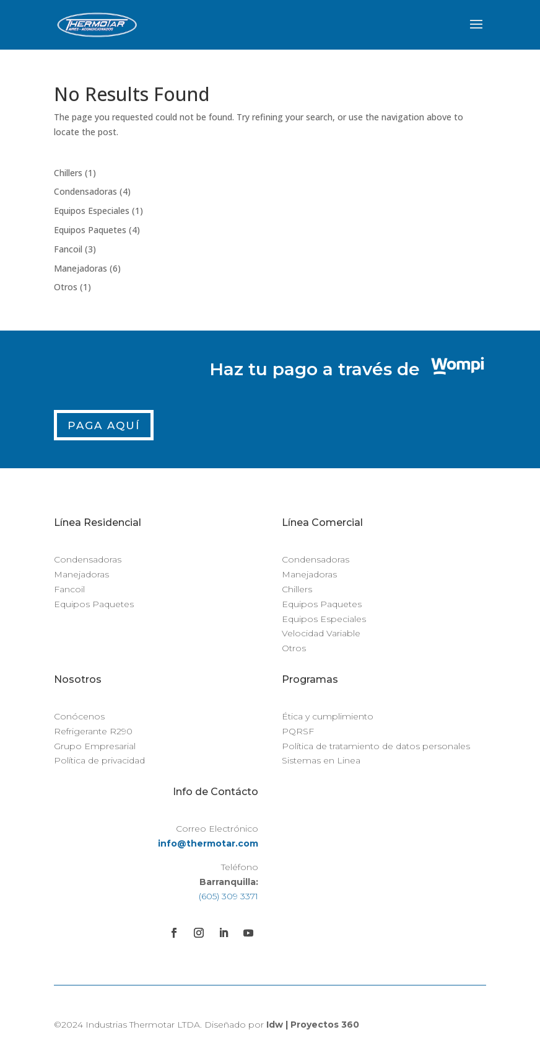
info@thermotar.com (208, 843)
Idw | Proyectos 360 (312, 1024)
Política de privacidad (99, 760)
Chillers (297, 589)
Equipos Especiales (324, 619)
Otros (294, 648)
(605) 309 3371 (228, 896)
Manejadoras (81, 574)
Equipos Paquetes (94, 604)
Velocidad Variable (321, 633)
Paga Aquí (104, 425)
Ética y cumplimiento (327, 716)
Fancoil (69, 589)
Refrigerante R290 (93, 731)
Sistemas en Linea (321, 760)
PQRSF (298, 731)
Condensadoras (87, 559)
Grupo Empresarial (95, 746)
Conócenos (79, 716)
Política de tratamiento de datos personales (376, 746)
